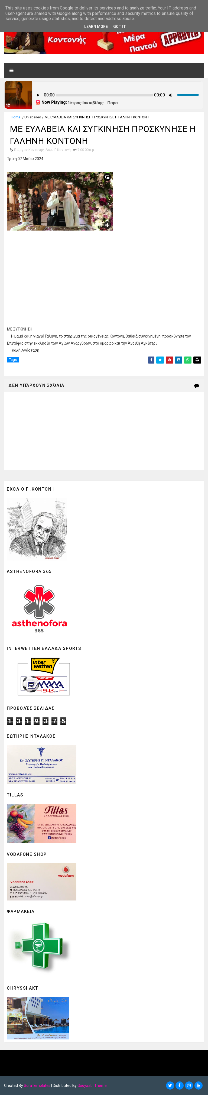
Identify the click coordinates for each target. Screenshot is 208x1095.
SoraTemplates (37, 1085)
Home (15, 117)
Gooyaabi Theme (92, 1085)
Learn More (96, 26)
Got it (119, 26)
